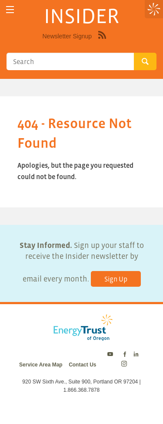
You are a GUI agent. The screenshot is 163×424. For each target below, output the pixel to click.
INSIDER (81, 15)
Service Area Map (41, 365)
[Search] (70, 61)
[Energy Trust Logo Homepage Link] (81, 336)
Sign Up (115, 279)
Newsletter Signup (67, 36)
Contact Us (82, 365)
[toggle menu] (10, 10)
